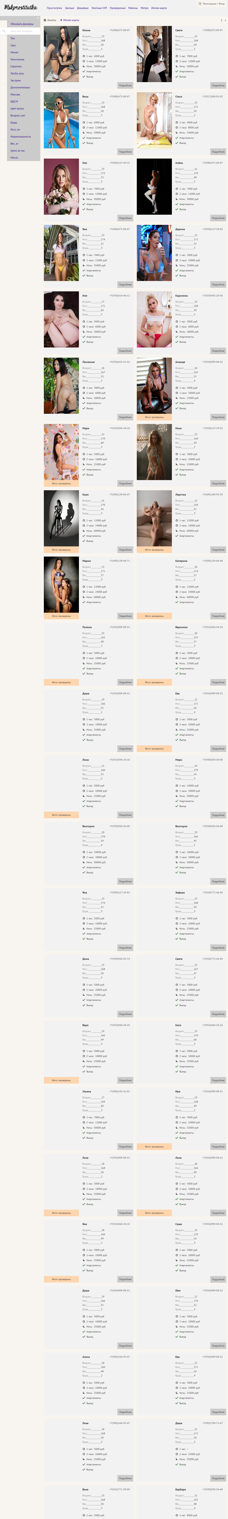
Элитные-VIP (99, 8)
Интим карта (159, 8)
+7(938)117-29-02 (213, 229)
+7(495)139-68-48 (213, 560)
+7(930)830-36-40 (213, 1489)
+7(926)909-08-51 (213, 361)
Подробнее (125, 85)
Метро (145, 8)
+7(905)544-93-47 (120, 1356)
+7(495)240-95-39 (213, 494)
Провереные (118, 8)
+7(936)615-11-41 (120, 361)
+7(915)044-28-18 (120, 428)
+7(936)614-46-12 (120, 295)
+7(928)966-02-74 (120, 958)
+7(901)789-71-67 (213, 1423)
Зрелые (69, 8)
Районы (133, 8)
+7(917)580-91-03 (213, 96)
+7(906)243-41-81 (120, 1091)
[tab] (50, 20)
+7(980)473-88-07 (120, 30)
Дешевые (83, 8)
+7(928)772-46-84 (213, 892)
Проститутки (54, 8)
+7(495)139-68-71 (120, 560)
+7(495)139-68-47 (120, 494)
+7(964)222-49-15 (120, 162)
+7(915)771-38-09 (120, 1489)
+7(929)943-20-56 (213, 295)
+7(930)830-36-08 (213, 759)
